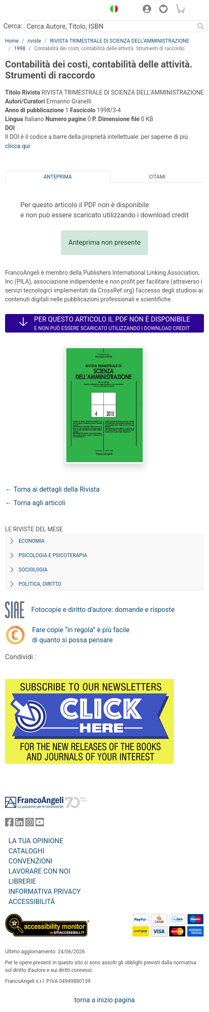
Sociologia (33, 570)
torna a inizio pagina (104, 1000)
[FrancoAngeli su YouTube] (39, 824)
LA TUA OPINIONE (35, 841)
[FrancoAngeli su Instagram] (29, 824)
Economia (31, 541)
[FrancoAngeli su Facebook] (9, 824)
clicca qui (17, 146)
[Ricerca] (200, 26)
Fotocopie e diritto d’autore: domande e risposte (102, 610)
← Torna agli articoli (35, 503)
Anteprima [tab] (57, 177)
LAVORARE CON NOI (39, 871)
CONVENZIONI (30, 861)
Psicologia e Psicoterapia (53, 555)
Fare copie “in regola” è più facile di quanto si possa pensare (81, 635)
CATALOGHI (26, 851)
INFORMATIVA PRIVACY (44, 892)
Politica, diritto (40, 584)
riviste (34, 41)
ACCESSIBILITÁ (31, 902)
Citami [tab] (157, 177)
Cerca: (12, 26)
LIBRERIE (22, 881)
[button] (112, 10)
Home (12, 41)
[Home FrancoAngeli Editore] (33, 10)
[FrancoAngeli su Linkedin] (19, 824)
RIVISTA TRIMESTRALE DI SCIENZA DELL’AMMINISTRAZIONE (119, 41)
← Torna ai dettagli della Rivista (52, 489)
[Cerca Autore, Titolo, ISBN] (109, 26)
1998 (19, 48)
